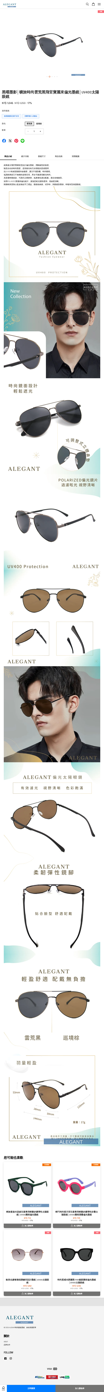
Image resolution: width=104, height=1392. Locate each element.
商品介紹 (8, 156)
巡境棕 (39, 124)
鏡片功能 (25, 156)
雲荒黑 (29, 124)
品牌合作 (7, 1345)
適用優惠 (5, 111)
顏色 (4, 123)
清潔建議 (75, 156)
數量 (4, 130)
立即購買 (31, 1388)
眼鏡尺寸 (42, 156)
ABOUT (6, 1342)
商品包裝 (58, 156)
